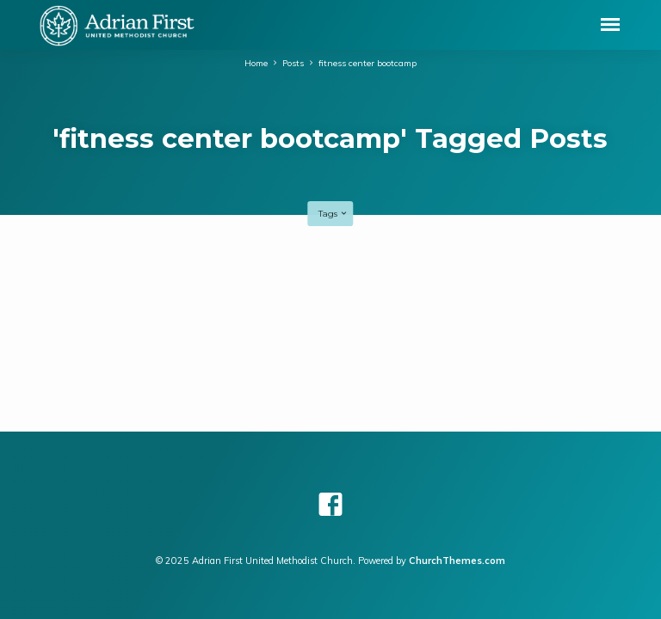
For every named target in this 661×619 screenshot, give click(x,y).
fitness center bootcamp (367, 63)
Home (256, 63)
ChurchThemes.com (457, 561)
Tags (333, 213)
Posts (293, 63)
